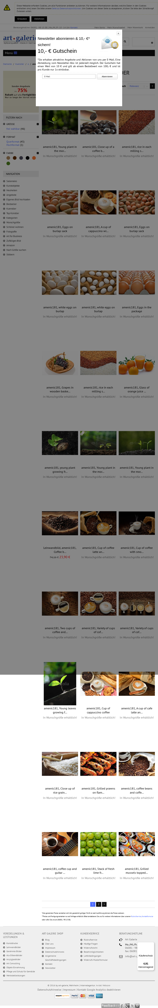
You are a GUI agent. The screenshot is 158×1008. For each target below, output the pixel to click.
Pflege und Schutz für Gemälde (20, 971)
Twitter (132, 1005)
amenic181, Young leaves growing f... (60, 710)
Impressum (50, 947)
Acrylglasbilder (13, 959)
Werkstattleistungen (15, 975)
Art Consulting (13, 963)
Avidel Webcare (103, 985)
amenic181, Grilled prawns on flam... (98, 790)
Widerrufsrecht (90, 947)
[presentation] (80, 87)
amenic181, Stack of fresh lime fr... (98, 871)
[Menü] (152, 944)
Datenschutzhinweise (49, 990)
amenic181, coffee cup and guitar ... (60, 871)
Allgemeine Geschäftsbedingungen (55, 957)
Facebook (122, 1005)
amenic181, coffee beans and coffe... (136, 790)
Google (127, 1005)
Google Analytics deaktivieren (104, 990)
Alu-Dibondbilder (14, 955)
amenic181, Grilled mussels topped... (137, 871)
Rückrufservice (136, 916)
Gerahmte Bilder (14, 951)
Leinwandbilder (13, 947)
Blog (47, 939)
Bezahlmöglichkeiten (94, 951)
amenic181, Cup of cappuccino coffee (98, 710)
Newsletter (50, 968)
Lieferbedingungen (92, 955)
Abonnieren (107, 76)
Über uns (49, 943)
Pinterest (137, 1005)
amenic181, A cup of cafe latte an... (136, 710)
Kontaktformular (147, 916)
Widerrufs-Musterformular (96, 959)
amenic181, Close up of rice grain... (60, 790)
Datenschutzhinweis (54, 951)
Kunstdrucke (12, 943)
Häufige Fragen (91, 943)
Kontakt (48, 964)
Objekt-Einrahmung (15, 967)
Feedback (110, 1005)
